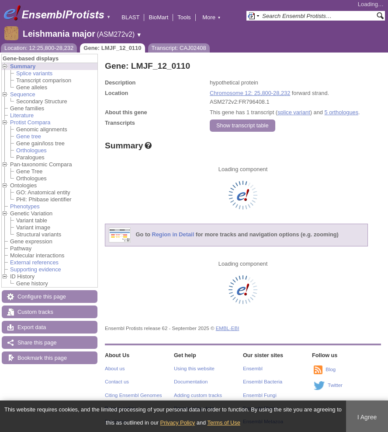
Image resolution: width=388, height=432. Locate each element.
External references (34, 262)
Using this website (194, 368)
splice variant (293, 112)
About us (115, 368)
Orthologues (31, 150)
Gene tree (28, 136)
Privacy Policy (177, 422)
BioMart (158, 17)
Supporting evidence (35, 269)
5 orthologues (341, 112)
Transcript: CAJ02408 (179, 48)
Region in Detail (173, 235)
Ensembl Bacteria (262, 381)
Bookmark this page (42, 358)
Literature (22, 115)
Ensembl (253, 368)
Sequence (22, 94)
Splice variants (34, 73)
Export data (31, 327)
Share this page (37, 342)
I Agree (367, 417)
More (211, 17)
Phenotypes (25, 206)
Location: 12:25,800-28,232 (38, 48)
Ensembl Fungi (260, 395)
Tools (184, 17)
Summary (22, 66)
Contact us (117, 381)
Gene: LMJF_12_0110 (112, 48)
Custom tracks (35, 312)
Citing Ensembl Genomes (133, 395)
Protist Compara (30, 122)
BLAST (130, 17)
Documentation (191, 381)
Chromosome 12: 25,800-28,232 (250, 93)
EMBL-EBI (227, 328)
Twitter (335, 385)
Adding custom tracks (198, 395)
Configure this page (41, 296)
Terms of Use (224, 422)
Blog (331, 369)
